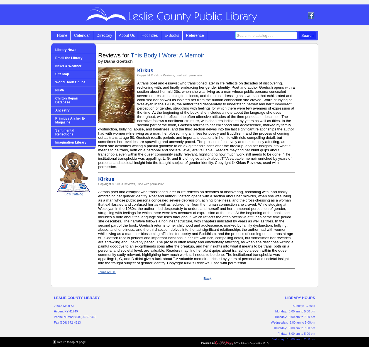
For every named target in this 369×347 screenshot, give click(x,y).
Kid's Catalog (73, 174)
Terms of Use (107, 272)
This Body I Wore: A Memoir (167, 55)
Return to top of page (71, 342)
